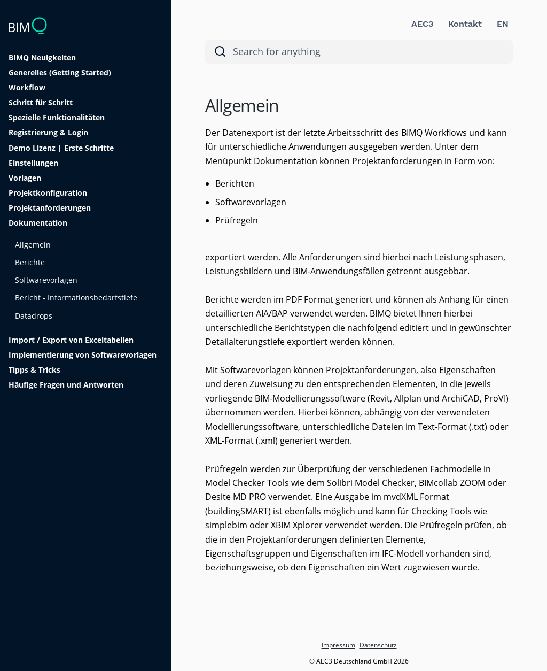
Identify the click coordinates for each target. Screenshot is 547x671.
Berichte (30, 262)
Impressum (338, 645)
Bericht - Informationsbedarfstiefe (76, 297)
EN (503, 24)
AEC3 (422, 24)
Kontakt (465, 24)
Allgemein (33, 245)
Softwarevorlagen (46, 280)
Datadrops (33, 316)
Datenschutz (378, 645)
